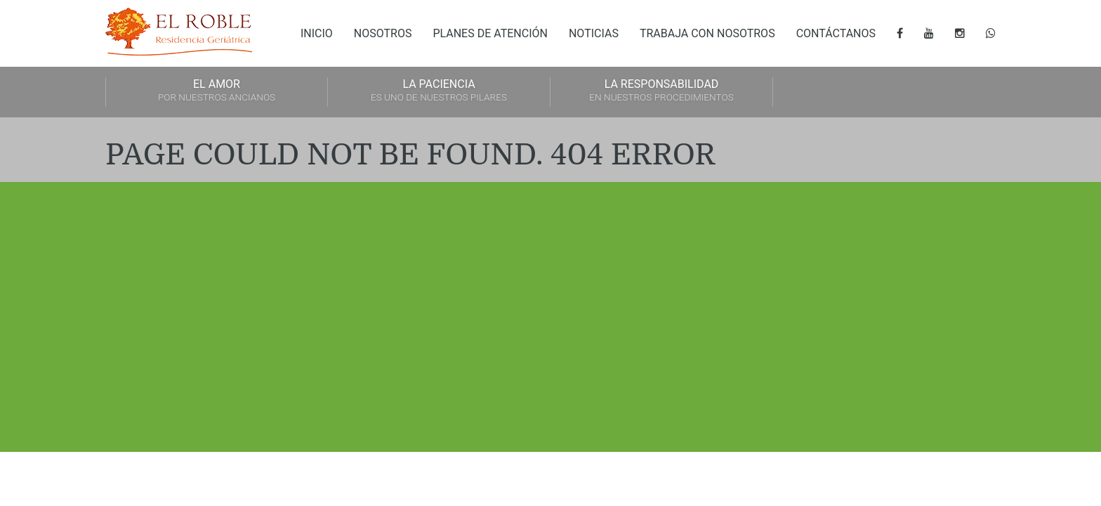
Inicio (317, 33)
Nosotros (383, 33)
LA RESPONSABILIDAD (661, 91)
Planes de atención (490, 33)
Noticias (594, 33)
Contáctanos (836, 33)
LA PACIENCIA (439, 91)
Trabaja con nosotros (707, 33)
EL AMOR (216, 91)
